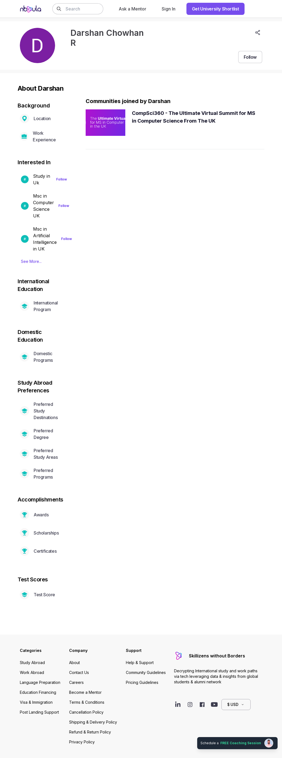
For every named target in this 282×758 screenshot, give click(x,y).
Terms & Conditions (86, 702)
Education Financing (38, 692)
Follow (61, 179)
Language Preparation (40, 682)
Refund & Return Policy (90, 732)
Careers (76, 682)
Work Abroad (32, 672)
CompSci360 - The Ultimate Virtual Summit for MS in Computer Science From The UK (193, 117)
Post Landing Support (39, 712)
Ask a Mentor (132, 9)
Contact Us (79, 672)
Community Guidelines (146, 672)
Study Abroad (32, 662)
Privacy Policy (82, 742)
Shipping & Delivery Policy (93, 722)
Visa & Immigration (36, 702)
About (74, 662)
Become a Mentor (85, 692)
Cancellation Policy (86, 712)
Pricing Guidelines (142, 682)
